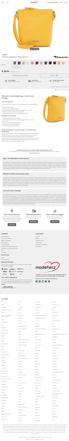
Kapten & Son (21, 404)
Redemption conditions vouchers (9, 248)
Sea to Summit (55, 328)
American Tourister (6, 310)
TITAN (53, 377)
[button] (54, 75)
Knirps (19, 418)
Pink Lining (38, 385)
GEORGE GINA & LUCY (23, 339)
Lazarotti (37, 312)
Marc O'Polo (38, 345)
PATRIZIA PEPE (38, 377)
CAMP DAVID (4, 373)
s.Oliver (54, 342)
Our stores (3, 252)
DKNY (2, 408)
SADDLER (37, 420)
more (11, 266)
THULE (53, 374)
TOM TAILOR (55, 382)
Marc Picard (38, 339)
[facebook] (37, 281)
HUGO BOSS (21, 388)
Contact (38, 236)
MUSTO (37, 353)
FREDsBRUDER (22, 326)
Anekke (3, 312)
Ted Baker (54, 366)
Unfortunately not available (20, 75)
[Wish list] (61, 2)
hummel (20, 391)
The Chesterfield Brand (57, 372)
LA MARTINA (38, 304)
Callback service (40, 240)
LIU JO (36, 320)
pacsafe (37, 372)
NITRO (36, 358)
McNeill (37, 347)
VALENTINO (55, 397)
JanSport (20, 393)
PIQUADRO (38, 393)
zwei (53, 419)
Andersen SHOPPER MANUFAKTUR (6, 316)
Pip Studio (37, 391)
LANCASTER (38, 307)
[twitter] (40, 281)
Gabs (19, 337)
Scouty (53, 326)
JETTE (19, 396)
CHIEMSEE (4, 381)
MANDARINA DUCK (40, 334)
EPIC (19, 304)
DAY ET (3, 392)
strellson (54, 353)
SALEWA (54, 301)
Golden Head (21, 350)
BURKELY (3, 362)
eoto (19, 301)
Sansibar (54, 307)
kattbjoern (20, 409)
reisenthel (37, 407)
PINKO (36, 388)
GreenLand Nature (23, 358)
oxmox (36, 369)
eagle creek (4, 416)
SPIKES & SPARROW (57, 345)
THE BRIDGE (55, 369)
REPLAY (37, 409)
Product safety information (61, 89)
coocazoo (3, 389)
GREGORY (20, 361)
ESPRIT (20, 310)
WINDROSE (55, 416)
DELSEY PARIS (4, 397)
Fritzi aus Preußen (22, 328)
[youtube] (43, 281)
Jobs (2, 250)
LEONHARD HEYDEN (40, 315)
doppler (3, 411)
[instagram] (46, 281)
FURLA (19, 331)
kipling (20, 412)
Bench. (3, 325)
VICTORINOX (55, 406)
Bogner (3, 335)
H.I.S (19, 380)
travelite (54, 385)
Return (37, 238)
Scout (53, 323)
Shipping (17, 71)
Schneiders (55, 312)
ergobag (20, 307)
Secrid (53, 331)
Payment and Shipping (41, 244)
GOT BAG (20, 353)
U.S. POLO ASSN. (56, 391)
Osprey (37, 366)
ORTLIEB (37, 364)
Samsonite (54, 304)
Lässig (36, 310)
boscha (3, 338)
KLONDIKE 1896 (22, 415)
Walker (53, 411)
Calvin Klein (4, 368)
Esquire (20, 312)
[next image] (65, 27)
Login (2, 257)
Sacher (36, 418)
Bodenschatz (4, 333)
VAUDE (54, 403)
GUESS (20, 364)
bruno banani (4, 352)
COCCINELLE (4, 387)
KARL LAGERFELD (22, 407)
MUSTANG (37, 350)
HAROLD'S (20, 366)
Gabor (19, 334)
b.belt (2, 319)
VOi (53, 408)
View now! (12, 224)
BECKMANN (4, 322)
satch (53, 310)
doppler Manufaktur (6, 414)
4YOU (2, 301)
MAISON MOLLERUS (40, 328)
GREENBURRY (21, 355)
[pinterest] (49, 281)
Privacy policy (4, 242)
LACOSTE (37, 301)
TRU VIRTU (54, 388)
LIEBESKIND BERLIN (40, 318)
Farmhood (20, 315)
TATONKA (54, 364)
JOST (19, 401)
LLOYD (37, 323)
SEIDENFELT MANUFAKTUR (59, 334)
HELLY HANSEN (22, 374)
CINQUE (3, 384)
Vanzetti (54, 400)
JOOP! (19, 399)
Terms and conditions (6, 238)
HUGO (19, 385)
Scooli (53, 318)
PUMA (36, 399)
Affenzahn (3, 307)
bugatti (3, 360)
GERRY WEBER (22, 342)
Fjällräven (20, 318)
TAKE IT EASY (55, 358)
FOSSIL (20, 320)
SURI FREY (54, 355)
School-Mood (55, 315)
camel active (4, 370)
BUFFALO (3, 357)
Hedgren (20, 372)
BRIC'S (2, 349)
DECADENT (4, 395)
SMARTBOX (55, 337)
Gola (19, 347)
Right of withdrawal (6, 240)
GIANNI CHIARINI (22, 345)
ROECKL (37, 412)
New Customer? (5, 259)
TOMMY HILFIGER (56, 380)
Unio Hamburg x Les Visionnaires (57, 394)
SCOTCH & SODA (56, 320)
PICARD (37, 380)
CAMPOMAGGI (4, 376)
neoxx (36, 355)
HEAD (19, 369)
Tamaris (4, 54)
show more (17, 67)
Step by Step (55, 347)
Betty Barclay (4, 330)
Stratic (53, 350)
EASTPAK (3, 419)
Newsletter (38, 246)
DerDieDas (4, 400)
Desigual (3, 403)
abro (2, 304)
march (36, 342)
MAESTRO (37, 326)
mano (36, 337)
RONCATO (37, 415)
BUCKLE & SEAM (5, 354)
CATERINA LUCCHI (5, 379)
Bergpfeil (3, 327)
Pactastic (37, 374)
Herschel (20, 377)
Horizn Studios (21, 382)
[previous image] (4, 27)
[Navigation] (3, 2)
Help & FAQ (38, 242)
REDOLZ (37, 404)
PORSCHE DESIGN (39, 396)
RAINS (36, 401)
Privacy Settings (5, 244)
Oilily (36, 361)
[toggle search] (7, 2)
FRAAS (19, 323)
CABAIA (3, 365)
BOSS (2, 341)
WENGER (54, 414)
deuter (3, 406)
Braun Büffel (4, 343)
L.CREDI (20, 420)
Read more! (33, 221)
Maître (36, 331)
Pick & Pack (38, 382)
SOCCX (53, 339)
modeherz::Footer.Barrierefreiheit (9, 246)
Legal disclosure (5, 236)
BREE (2, 346)
